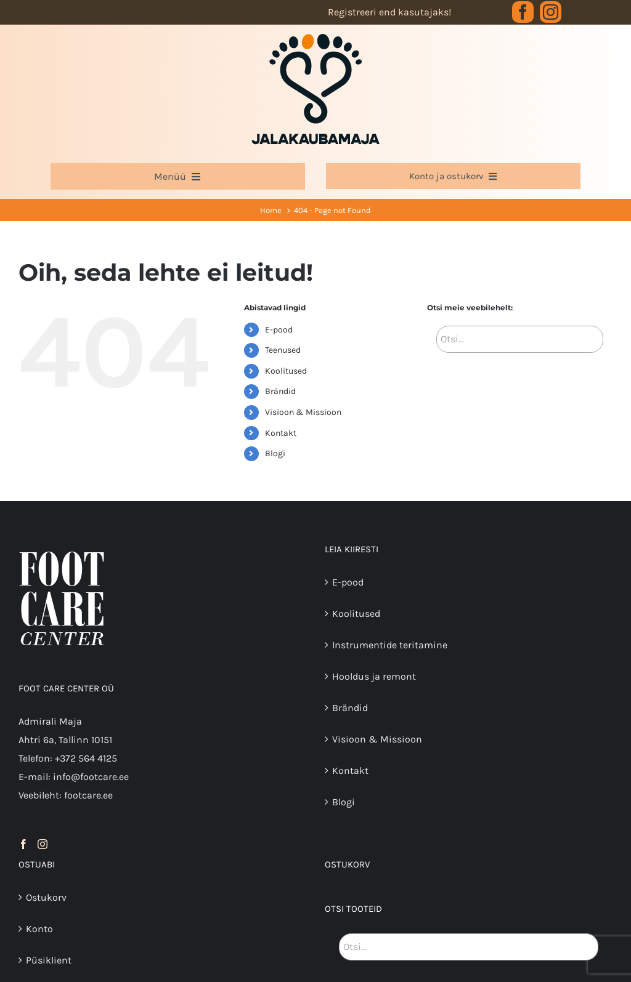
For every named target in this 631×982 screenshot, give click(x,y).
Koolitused (286, 371)
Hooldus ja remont (374, 676)
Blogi (275, 453)
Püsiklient (48, 960)
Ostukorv (46, 897)
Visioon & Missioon (303, 412)
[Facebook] (23, 844)
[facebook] (523, 12)
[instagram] (550, 12)
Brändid (280, 391)
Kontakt (280, 433)
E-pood (279, 329)
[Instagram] (42, 844)
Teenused (283, 350)
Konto (39, 929)
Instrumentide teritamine (389, 645)
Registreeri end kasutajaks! (389, 12)
